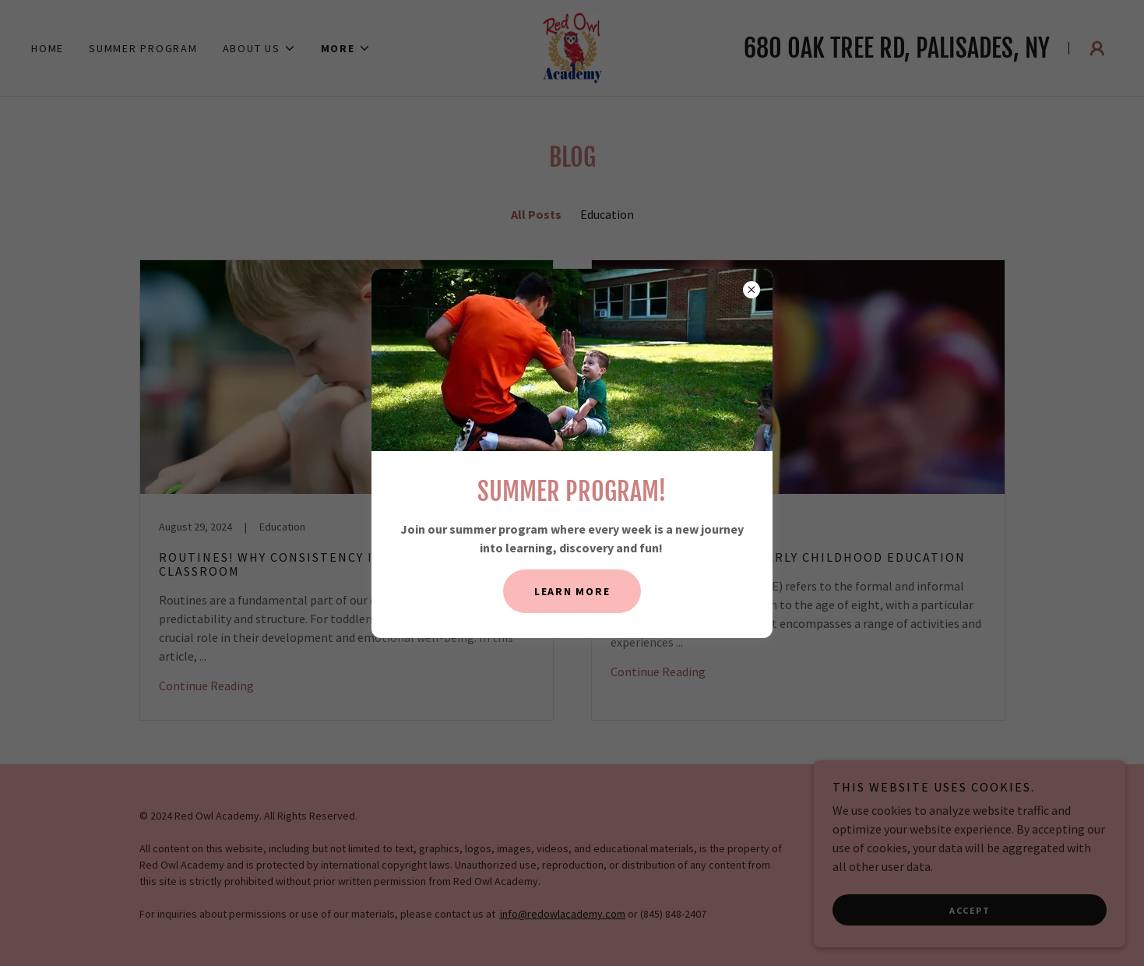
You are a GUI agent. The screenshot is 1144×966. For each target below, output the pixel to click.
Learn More (572, 591)
